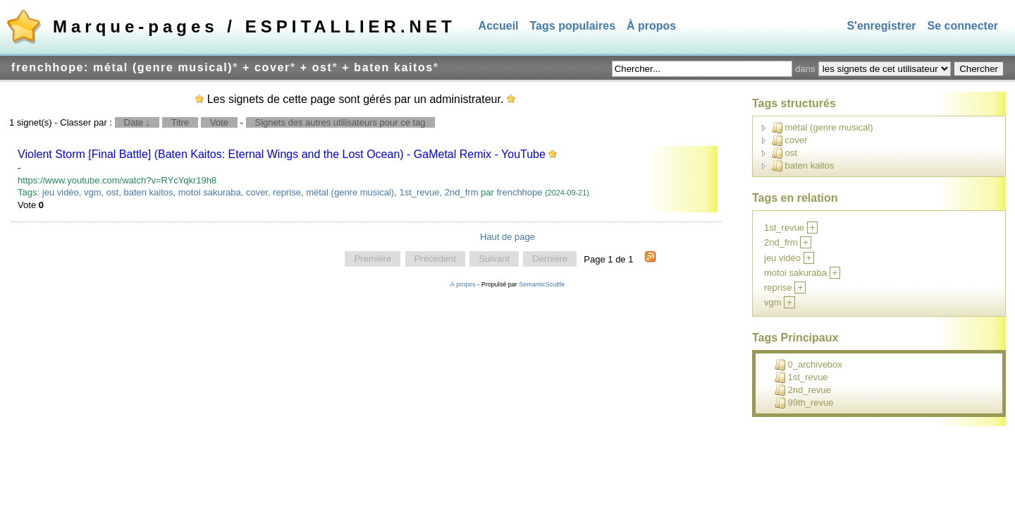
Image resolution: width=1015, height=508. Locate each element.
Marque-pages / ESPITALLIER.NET (254, 26)
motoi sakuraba (209, 192)
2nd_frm (462, 192)
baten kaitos (148, 192)
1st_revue (419, 192)
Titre (180, 122)
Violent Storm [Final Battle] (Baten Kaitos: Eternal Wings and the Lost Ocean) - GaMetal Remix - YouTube (282, 154)
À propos (651, 26)
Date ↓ (137, 122)
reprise (287, 192)
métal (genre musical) (350, 192)
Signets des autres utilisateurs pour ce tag (340, 122)
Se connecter (963, 26)
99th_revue (804, 403)
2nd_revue (803, 390)
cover (257, 192)
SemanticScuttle (542, 284)
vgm (93, 192)
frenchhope (519, 192)
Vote (219, 122)
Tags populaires (573, 26)
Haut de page (507, 236)
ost (112, 192)
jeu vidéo (60, 192)
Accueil (499, 26)
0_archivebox (808, 364)
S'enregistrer (881, 26)
